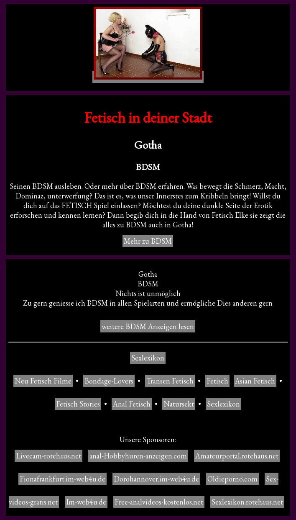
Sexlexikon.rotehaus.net (247, 502)
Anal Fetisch (132, 404)
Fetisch (217, 381)
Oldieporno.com (232, 479)
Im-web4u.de (86, 502)
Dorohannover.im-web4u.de (156, 479)
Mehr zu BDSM (148, 241)
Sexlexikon (147, 358)
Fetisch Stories (78, 404)
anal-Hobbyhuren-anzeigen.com (138, 456)
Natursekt (178, 404)
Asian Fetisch (255, 381)
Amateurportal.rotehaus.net (236, 456)
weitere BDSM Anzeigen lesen (148, 326)
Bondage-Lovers (108, 381)
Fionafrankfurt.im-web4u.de (62, 479)
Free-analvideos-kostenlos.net (159, 502)
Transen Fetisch (170, 381)
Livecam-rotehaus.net (48, 456)
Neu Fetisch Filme (43, 381)
